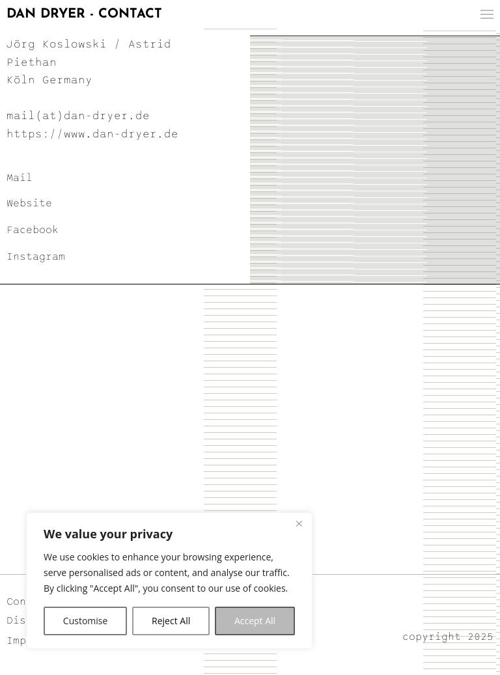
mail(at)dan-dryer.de (78, 115)
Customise (85, 620)
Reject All (171, 620)
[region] (169, 580)
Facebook (33, 229)
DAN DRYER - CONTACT (84, 14)
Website (29, 203)
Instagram (36, 256)
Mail (20, 177)
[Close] (299, 523)
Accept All (254, 620)
